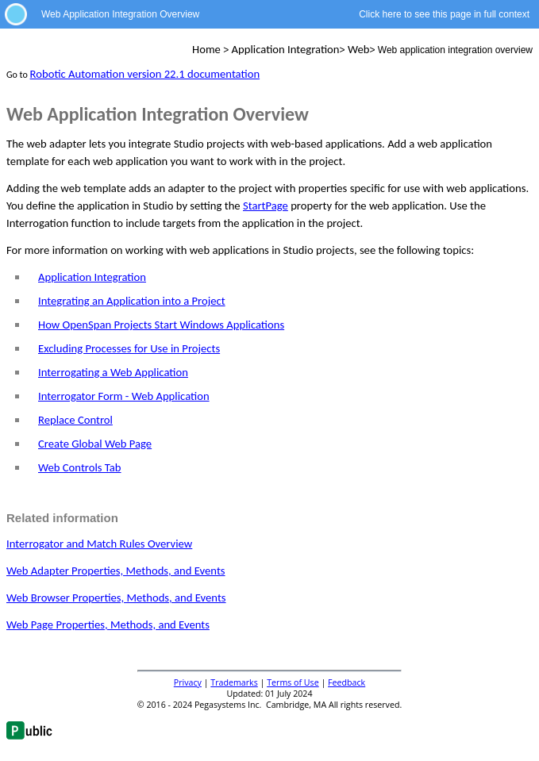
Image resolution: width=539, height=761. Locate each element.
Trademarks (233, 682)
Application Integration (92, 277)
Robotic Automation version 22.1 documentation (145, 74)
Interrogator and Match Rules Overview (99, 543)
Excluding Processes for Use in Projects (129, 348)
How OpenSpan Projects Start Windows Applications (161, 324)
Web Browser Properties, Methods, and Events (116, 597)
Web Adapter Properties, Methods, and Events (115, 570)
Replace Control (75, 420)
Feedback (346, 682)
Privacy (188, 682)
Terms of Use (293, 682)
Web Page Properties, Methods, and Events (108, 624)
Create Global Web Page (95, 443)
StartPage (265, 205)
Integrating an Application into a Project (131, 301)
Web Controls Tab (79, 467)
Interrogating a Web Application (113, 372)
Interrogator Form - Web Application (124, 396)
